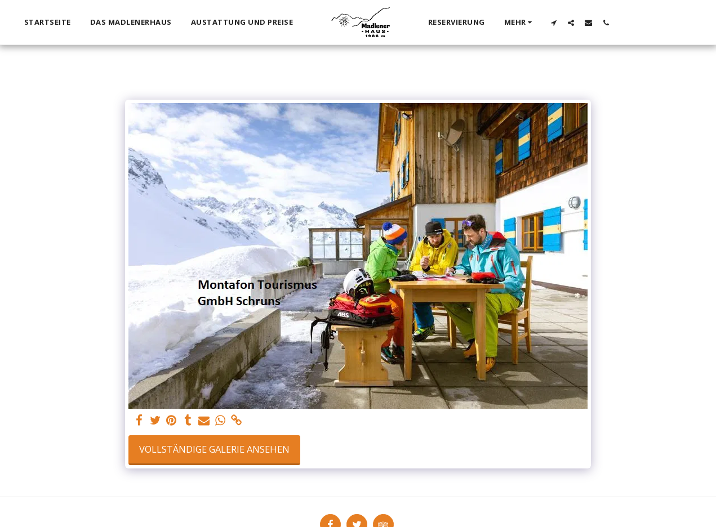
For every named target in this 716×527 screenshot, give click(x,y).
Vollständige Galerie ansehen (214, 449)
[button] (553, 22)
